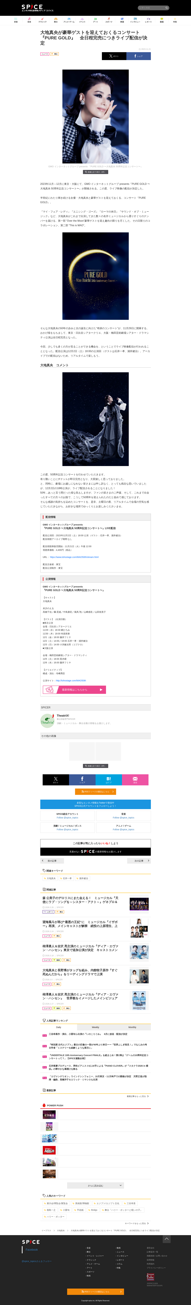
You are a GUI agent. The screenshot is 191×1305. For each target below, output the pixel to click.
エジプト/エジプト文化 (106, 1203)
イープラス (46, 1230)
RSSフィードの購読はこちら (98, 791)
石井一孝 (66, 878)
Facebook (32, 1249)
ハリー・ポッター (54, 1216)
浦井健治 (82, 878)
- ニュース (119, 1252)
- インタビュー (121, 1256)
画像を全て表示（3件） (95, 172)
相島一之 (50, 1210)
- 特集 (117, 1268)
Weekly (95, 1027)
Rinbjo (92, 1210)
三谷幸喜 (130, 1203)
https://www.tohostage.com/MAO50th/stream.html (74, 557)
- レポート (119, 1260)
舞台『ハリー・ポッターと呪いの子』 (122, 1210)
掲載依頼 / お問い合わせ (157, 1256)
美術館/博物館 (81, 1203)
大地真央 (50, 878)
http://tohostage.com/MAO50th (71, 680)
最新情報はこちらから (82, 689)
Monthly (132, 1027)
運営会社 (150, 1248)
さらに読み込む (104, 1185)
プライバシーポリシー (156, 1268)
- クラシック (90, 1260)
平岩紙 (79, 1210)
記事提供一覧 (152, 1252)
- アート (88, 1268)
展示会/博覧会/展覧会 (56, 1203)
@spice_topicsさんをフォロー (37, 1261)
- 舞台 (87, 1252)
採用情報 (150, 1260)
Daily (58, 1027)
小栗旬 (65, 1210)
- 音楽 (87, 1248)
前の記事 (49, 861)
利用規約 (150, 1264)
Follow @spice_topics (67, 817)
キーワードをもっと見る (137, 1223)
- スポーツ (89, 1272)
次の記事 (142, 861)
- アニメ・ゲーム (92, 1264)
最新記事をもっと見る (138, 1096)
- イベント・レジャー (94, 1256)
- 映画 (87, 1276)
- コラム (118, 1264)
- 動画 (117, 1248)
